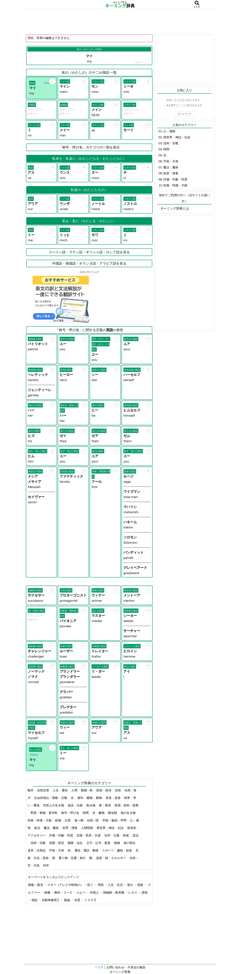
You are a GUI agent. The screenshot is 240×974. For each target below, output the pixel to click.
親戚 (67, 900)
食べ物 (79, 820)
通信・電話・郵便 (86, 850)
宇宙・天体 (57, 850)
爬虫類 (113, 813)
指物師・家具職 (114, 892)
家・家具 (105, 805)
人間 (74, 790)
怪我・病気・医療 (127, 805)
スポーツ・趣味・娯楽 (117, 850)
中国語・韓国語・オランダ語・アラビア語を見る (89, 263)
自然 (118, 790)
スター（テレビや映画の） (65, 885)
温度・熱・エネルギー (111, 858)
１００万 (90, 900)
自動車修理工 (51, 900)
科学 (46, 865)
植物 (117, 843)
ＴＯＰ (99, 967)
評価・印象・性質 (61, 835)
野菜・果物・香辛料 (44, 813)
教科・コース (63, 892)
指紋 (35, 900)
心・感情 (169, 131)
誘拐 (145, 892)
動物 (99, 798)
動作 (31, 790)
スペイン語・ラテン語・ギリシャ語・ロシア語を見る (89, 252)
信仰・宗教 (38, 843)
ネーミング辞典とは (174, 208)
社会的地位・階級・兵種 (51, 798)
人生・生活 (115, 885)
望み (130, 885)
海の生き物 (128, 813)
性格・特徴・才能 (40, 820)
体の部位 (130, 843)
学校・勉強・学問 (114, 820)
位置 (68, 820)
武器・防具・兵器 (89, 835)
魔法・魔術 (51, 828)
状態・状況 (57, 843)
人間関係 (87, 828)
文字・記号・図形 (98, 843)
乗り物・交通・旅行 (72, 858)
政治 (37, 828)
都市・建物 (85, 798)
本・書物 (98, 813)
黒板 (140, 885)
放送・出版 (75, 805)
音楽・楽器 (113, 798)
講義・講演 (36, 885)
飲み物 (91, 805)
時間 (86, 813)
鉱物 (58, 820)
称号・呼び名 (70, 813)
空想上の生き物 (54, 805)
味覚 (126, 835)
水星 (77, 900)
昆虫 (136, 835)
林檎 (47, 892)
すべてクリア (184, 114)
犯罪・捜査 (70, 828)
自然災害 (43, 790)
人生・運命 (60, 790)
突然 (101, 885)
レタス (133, 892)
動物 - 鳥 (87, 790)
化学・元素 (112, 835)
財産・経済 (104, 790)
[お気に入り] (52, 81)
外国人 (94, 892)
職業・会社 (75, 843)
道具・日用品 (37, 850)
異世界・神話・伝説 (110, 828)
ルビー (81, 892)
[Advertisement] (120, 21)
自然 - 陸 (93, 820)
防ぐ (90, 885)
